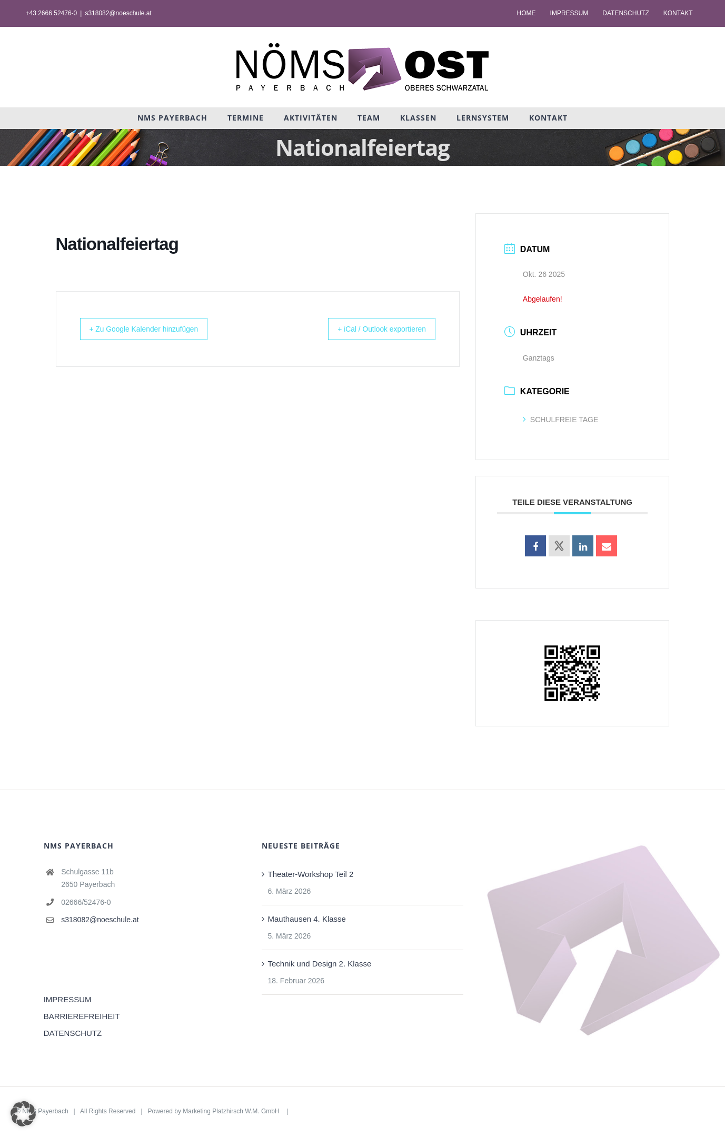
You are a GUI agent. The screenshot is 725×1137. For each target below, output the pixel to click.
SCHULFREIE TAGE (560, 419)
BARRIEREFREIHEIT (82, 1016)
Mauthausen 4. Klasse (307, 918)
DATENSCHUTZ (73, 1033)
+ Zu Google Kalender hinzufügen (154, 328)
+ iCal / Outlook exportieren (372, 328)
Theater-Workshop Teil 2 (311, 874)
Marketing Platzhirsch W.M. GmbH (232, 1111)
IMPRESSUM (68, 999)
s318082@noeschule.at (118, 13)
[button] (23, 1114)
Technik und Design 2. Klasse (320, 963)
